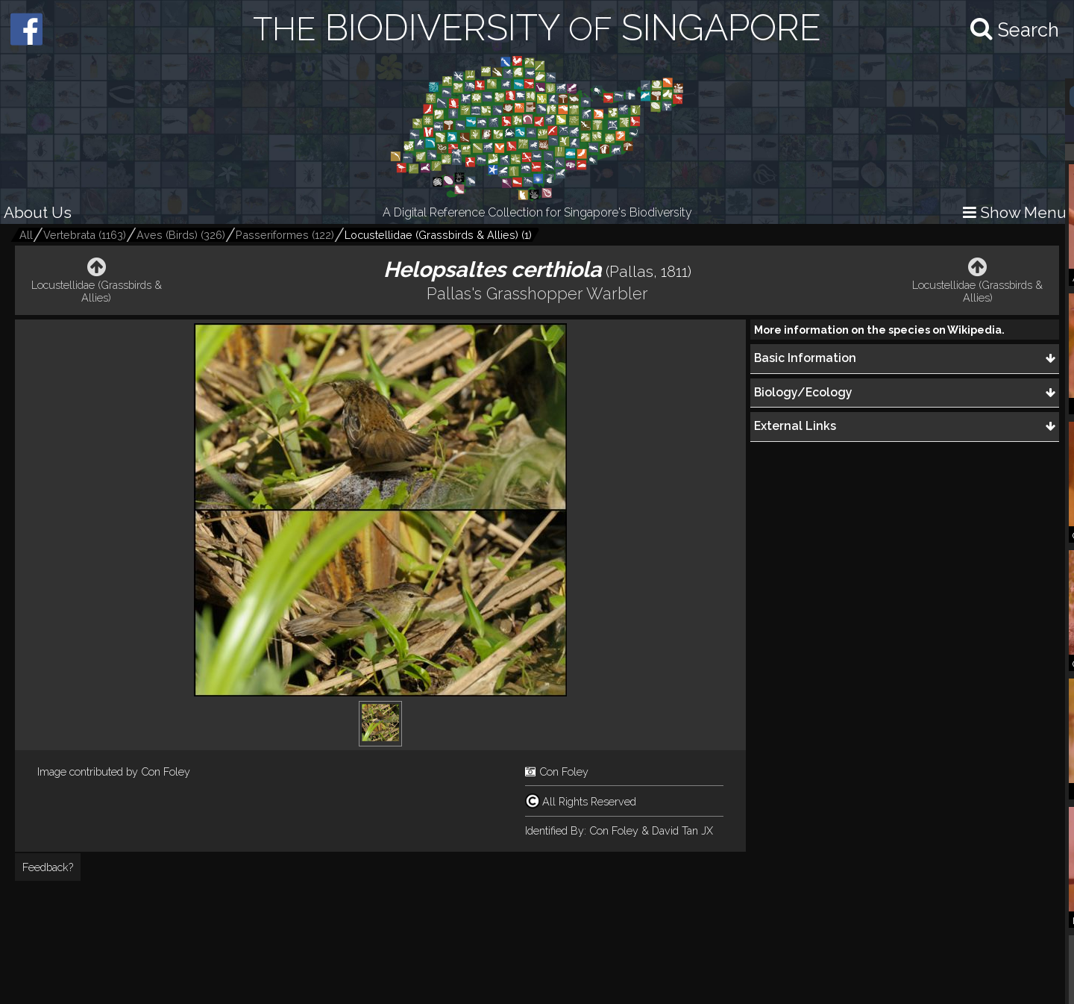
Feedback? (47, 867)
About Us (38, 212)
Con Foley (165, 771)
